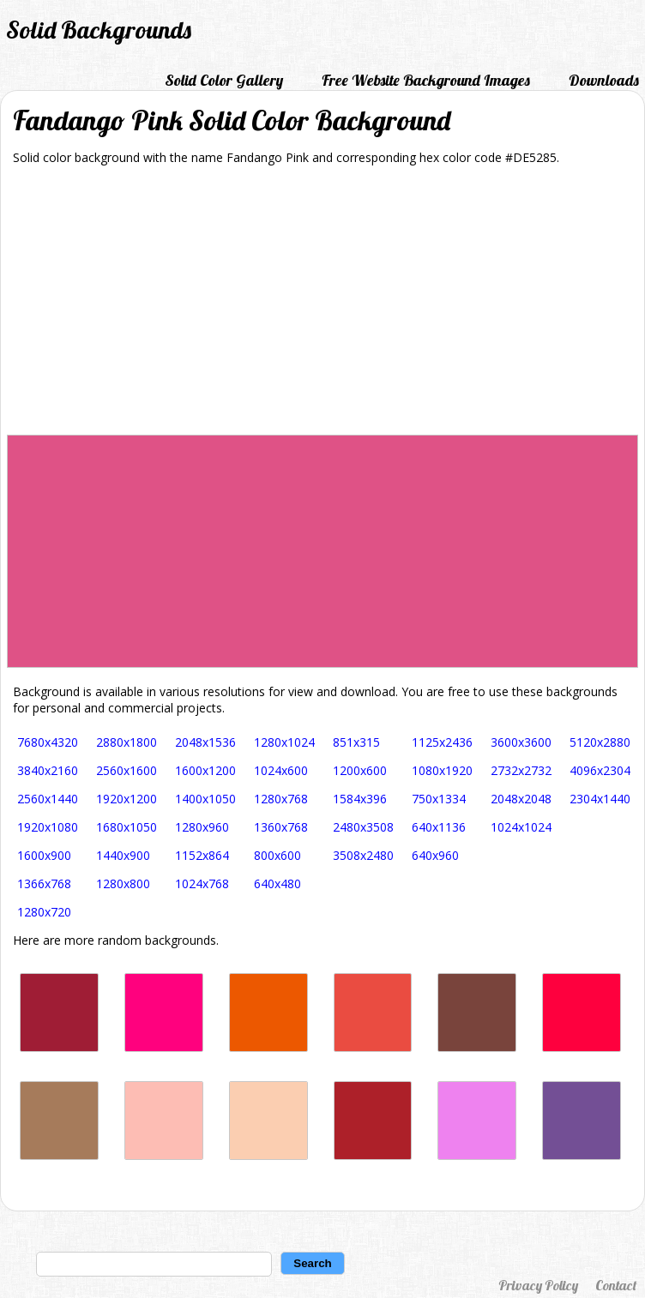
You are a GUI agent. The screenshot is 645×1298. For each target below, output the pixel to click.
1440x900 (123, 855)
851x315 (356, 742)
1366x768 (44, 883)
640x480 (277, 883)
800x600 (277, 855)
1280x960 (202, 827)
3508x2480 (363, 855)
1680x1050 (126, 827)
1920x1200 (126, 798)
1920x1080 (47, 827)
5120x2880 (600, 742)
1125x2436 (442, 742)
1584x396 (360, 798)
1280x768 (281, 798)
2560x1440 (47, 798)
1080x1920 (442, 770)
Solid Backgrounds (98, 30)
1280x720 (44, 912)
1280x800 (123, 883)
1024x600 (281, 770)
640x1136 (439, 827)
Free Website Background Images (426, 80)
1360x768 (281, 827)
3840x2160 (47, 770)
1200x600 (360, 770)
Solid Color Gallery (224, 80)
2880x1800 (126, 742)
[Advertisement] (322, 306)
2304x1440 (600, 798)
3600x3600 (521, 742)
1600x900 (44, 855)
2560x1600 (126, 770)
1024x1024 (521, 827)
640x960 (435, 855)
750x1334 (439, 798)
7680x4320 (47, 742)
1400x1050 (205, 798)
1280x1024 (284, 742)
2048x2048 (521, 798)
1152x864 (202, 855)
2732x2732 (521, 770)
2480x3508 (363, 827)
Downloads (604, 80)
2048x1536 (205, 742)
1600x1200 (205, 770)
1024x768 (202, 883)
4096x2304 (600, 770)
